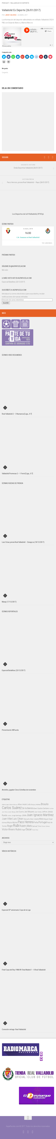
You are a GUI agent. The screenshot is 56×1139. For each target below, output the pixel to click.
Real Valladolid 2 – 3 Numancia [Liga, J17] (17, 414)
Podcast (5, 3)
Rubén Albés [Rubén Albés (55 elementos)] (26, 825)
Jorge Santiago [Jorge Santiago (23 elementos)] (16, 815)
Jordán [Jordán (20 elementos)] (9, 815)
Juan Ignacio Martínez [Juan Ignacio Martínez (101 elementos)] (40, 815)
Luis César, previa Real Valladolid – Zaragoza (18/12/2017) (23, 542)
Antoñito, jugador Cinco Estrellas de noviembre (19, 790)
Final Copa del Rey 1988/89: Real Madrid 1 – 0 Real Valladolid (23, 970)
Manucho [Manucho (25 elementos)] (27, 819)
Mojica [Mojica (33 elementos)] (9, 822)
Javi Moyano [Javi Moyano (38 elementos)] (29, 811)
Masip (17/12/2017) (9, 602)
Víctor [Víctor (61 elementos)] (5, 829)
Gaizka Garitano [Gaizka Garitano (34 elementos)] (43, 808)
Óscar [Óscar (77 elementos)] (28, 829)
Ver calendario (47, 243)
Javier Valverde (10, 15)
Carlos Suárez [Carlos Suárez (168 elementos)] (12, 808)
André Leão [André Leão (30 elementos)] (26, 804)
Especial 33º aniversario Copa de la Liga (16, 910)
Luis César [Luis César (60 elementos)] (17, 818)
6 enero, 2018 (28, 229)
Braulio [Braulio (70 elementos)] (44, 804)
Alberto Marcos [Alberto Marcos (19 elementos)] (13, 804)
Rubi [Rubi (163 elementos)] (16, 825)
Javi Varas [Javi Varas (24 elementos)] (38, 812)
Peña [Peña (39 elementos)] (36, 822)
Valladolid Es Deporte (19, 3)
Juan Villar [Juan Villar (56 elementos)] (7, 818)
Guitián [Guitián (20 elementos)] (51, 808)
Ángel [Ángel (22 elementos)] (23, 830)
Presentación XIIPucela (10, 730)
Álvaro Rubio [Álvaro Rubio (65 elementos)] (14, 829)
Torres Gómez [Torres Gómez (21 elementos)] (46, 826)
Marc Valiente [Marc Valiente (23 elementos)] (34, 819)
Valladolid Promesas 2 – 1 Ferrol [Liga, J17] (17, 473)
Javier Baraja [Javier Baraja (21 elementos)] (11, 812)
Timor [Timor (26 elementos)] (40, 826)
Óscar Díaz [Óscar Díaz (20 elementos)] (35, 830)
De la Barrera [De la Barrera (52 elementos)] (27, 808)
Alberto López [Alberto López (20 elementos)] (5, 804)
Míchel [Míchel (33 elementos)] (15, 822)
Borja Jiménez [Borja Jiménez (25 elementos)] (36, 804)
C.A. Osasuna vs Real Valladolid (28, 237)
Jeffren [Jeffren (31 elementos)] (44, 812)
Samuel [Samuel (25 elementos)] (34, 826)
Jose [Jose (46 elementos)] (24, 815)
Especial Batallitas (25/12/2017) (13, 282)
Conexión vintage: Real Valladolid (14, 1029)
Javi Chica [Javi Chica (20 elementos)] (5, 812)
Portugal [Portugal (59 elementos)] (42, 822)
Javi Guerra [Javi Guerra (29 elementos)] (20, 812)
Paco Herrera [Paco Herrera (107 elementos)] (26, 822)
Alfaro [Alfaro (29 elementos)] (20, 804)
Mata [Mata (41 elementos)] (41, 819)
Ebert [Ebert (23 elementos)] (35, 808)
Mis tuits (5, 270)
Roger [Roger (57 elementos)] (10, 825)
